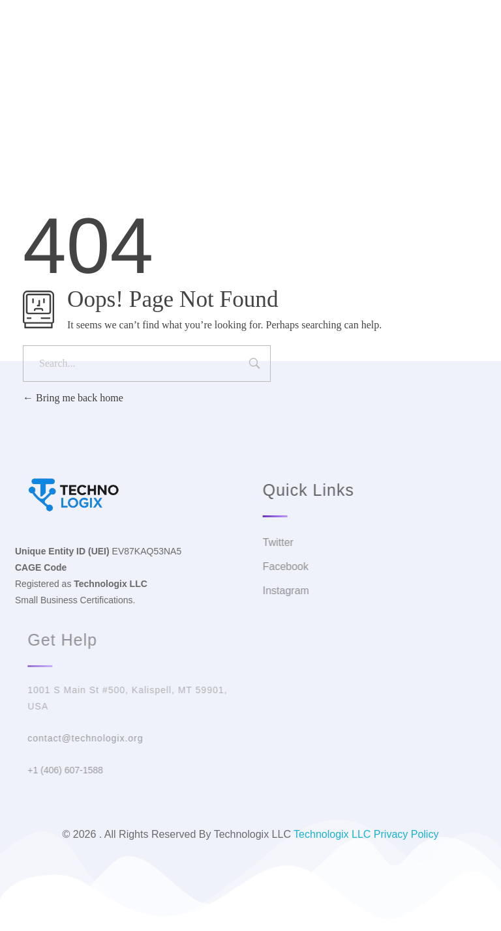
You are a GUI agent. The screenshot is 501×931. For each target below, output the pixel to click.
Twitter (209, 68)
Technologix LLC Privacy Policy (366, 834)
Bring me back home (73, 397)
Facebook (266, 68)
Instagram (329, 68)
